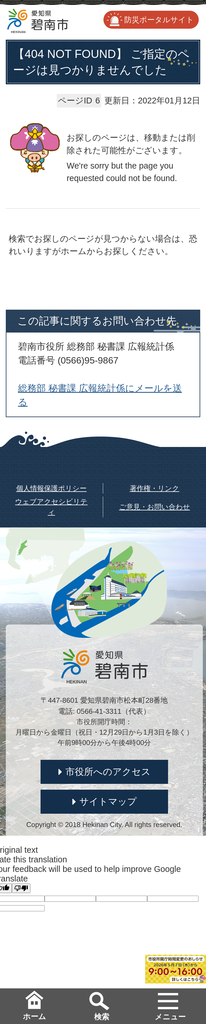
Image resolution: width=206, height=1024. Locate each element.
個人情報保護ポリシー (51, 488)
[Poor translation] (21, 888)
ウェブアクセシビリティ (51, 507)
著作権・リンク (154, 488)
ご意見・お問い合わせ (154, 507)
